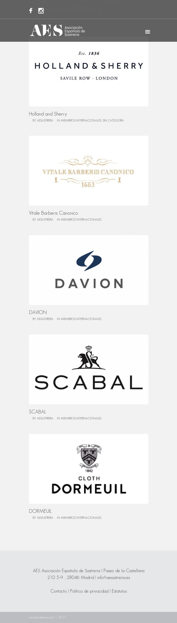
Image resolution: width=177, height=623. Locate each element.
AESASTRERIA (45, 120)
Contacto (58, 591)
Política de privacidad (89, 591)
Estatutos (119, 591)
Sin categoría (113, 120)
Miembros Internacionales (81, 120)
